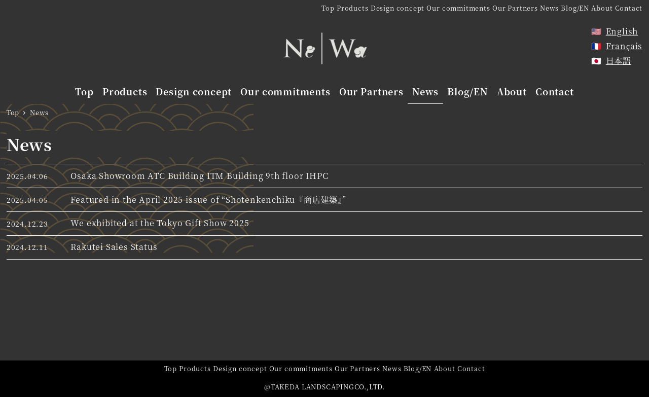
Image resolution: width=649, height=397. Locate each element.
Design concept (397, 8)
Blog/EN (575, 8)
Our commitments (458, 8)
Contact (629, 8)
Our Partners (515, 8)
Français (624, 46)
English (622, 31)
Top (327, 8)
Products (352, 8)
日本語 (618, 60)
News (549, 8)
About (601, 8)
